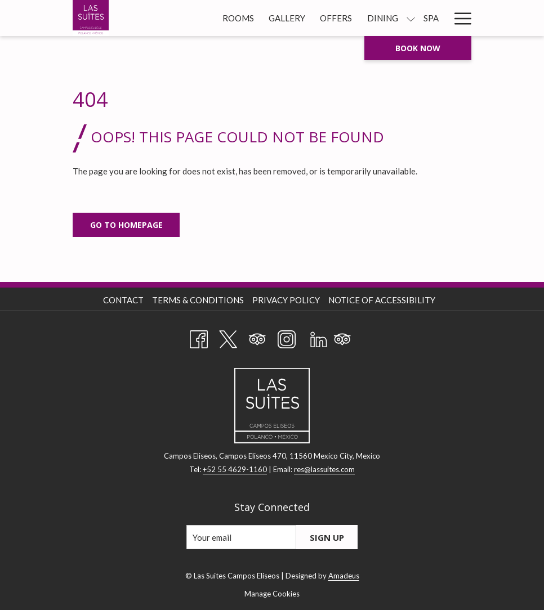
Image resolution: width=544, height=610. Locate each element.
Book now (417, 48)
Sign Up (327, 537)
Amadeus (343, 575)
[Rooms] (238, 18)
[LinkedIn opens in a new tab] (319, 337)
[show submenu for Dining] (410, 18)
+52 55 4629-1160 (235, 469)
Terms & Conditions (198, 300)
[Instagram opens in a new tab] (287, 337)
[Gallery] (287, 18)
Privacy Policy (286, 300)
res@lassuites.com (324, 469)
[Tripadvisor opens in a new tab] (257, 337)
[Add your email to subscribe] (241, 537)
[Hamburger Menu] (458, 18)
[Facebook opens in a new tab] (199, 337)
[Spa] (431, 18)
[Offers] (336, 18)
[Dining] (382, 18)
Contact (123, 300)
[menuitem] (124, 300)
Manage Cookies (272, 593)
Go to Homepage (126, 224)
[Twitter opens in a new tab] (228, 337)
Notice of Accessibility (381, 300)
